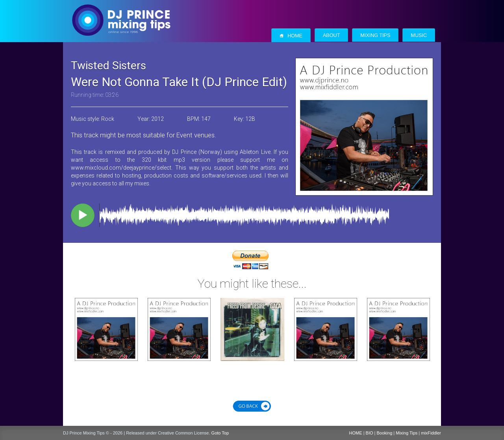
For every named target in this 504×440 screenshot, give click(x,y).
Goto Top (220, 433)
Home (291, 36)
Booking (385, 433)
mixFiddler (431, 433)
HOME (355, 433)
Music (419, 35)
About (331, 35)
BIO (369, 433)
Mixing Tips (375, 35)
